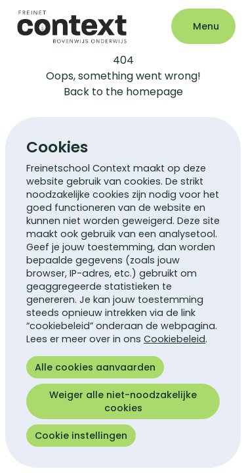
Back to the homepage (123, 91)
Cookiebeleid (174, 339)
